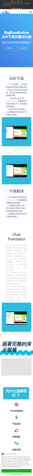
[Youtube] (18, 1)
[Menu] (30, 12)
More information (16, 474)
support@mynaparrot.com (15, 3)
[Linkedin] (21, 1)
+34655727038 (7, 5)
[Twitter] (15, 1)
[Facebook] (12, 1)
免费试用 (9, 48)
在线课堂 (23, 48)
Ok (16, 471)
